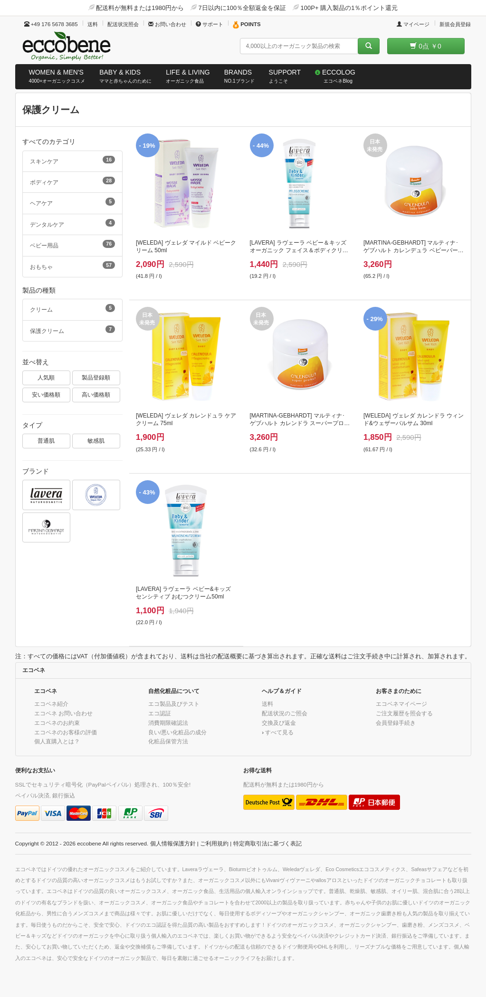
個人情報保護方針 (173, 843)
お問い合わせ (167, 24)
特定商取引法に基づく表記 (267, 843)
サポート (209, 24)
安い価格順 (46, 394)
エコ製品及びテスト (174, 704)
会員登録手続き (396, 723)
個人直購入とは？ (57, 741)
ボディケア (72, 181)
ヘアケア (72, 202)
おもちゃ (72, 265)
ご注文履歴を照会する (404, 713)
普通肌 (46, 440)
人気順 (46, 377)
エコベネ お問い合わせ (63, 713)
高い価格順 (96, 394)
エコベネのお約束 (57, 723)
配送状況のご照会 (284, 713)
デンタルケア (72, 223)
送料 (92, 24)
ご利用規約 (214, 843)
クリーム (72, 308)
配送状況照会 (123, 24)
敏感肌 (96, 440)
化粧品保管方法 (168, 741)
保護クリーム (72, 329)
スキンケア (72, 160)
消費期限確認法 (168, 723)
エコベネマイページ (401, 704)
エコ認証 (159, 713)
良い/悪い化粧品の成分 (177, 732)
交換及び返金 (279, 723)
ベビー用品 (72, 244)
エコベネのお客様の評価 (65, 732)
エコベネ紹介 (51, 704)
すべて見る (279, 732)
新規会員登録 (455, 24)
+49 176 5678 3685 (51, 24)
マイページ (413, 24)
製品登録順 (96, 377)
